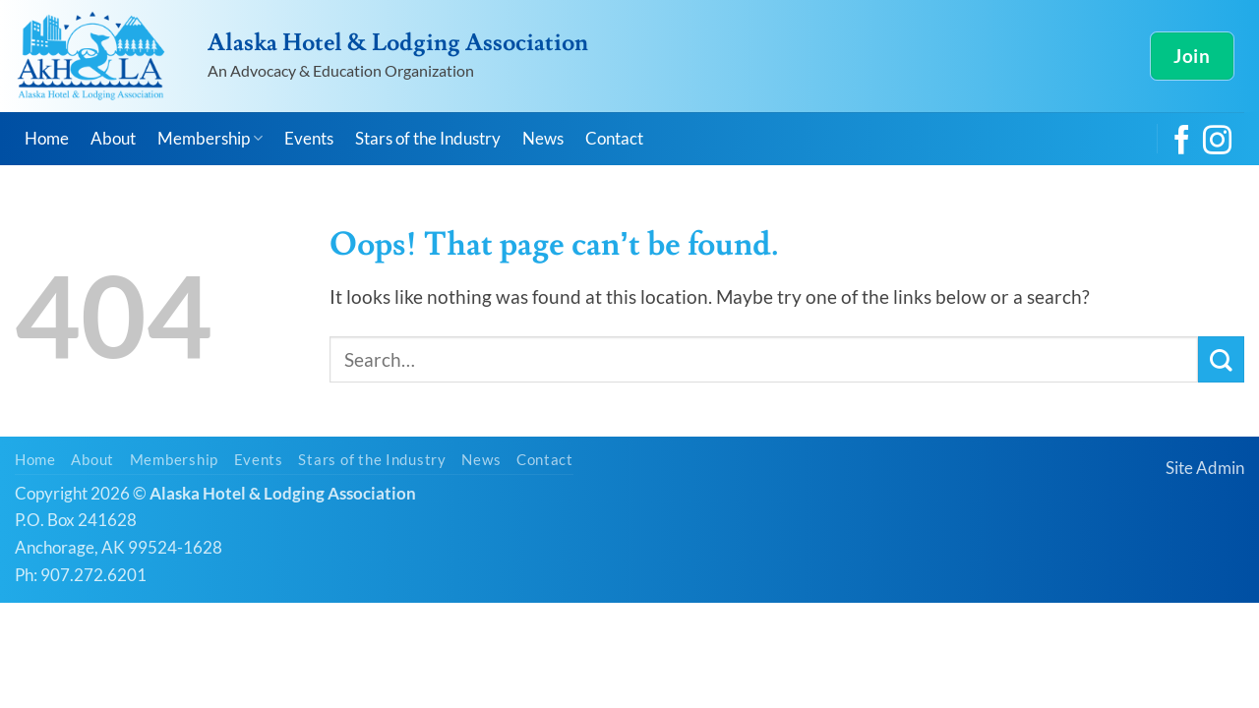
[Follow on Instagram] (1217, 142)
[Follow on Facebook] (1182, 142)
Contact (614, 138)
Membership (210, 138)
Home (47, 138)
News (543, 138)
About (113, 138)
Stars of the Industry (428, 138)
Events (308, 138)
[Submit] (1221, 359)
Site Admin (1205, 467)
